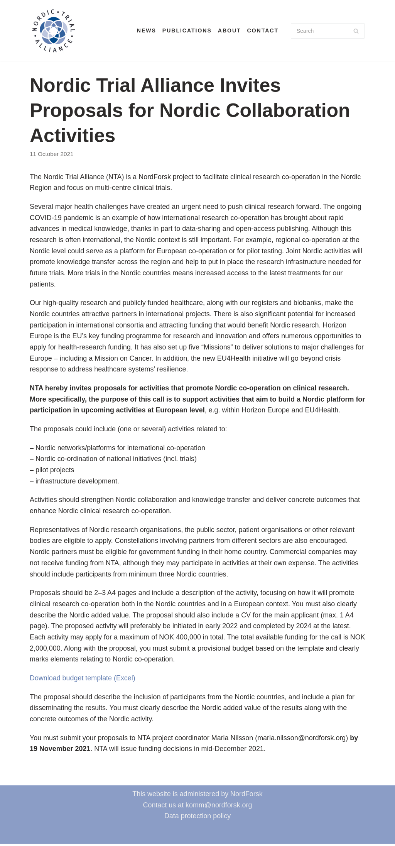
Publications (187, 30)
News (146, 30)
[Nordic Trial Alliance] (53, 30)
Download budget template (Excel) (83, 680)
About (229, 30)
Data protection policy (197, 818)
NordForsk (247, 796)
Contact (263, 30)
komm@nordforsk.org (219, 807)
